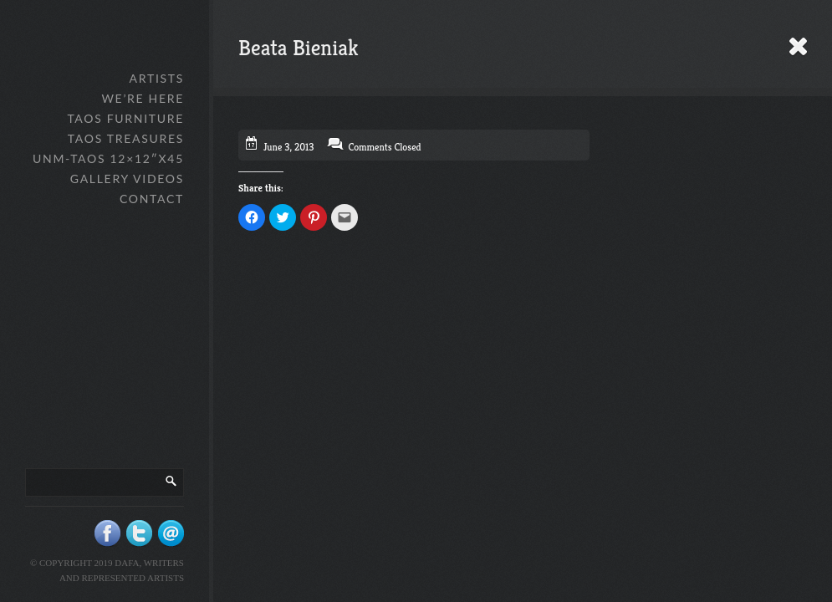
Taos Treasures (126, 138)
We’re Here (142, 98)
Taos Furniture (125, 118)
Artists (157, 78)
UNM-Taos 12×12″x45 (108, 158)
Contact (152, 198)
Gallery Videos (127, 178)
